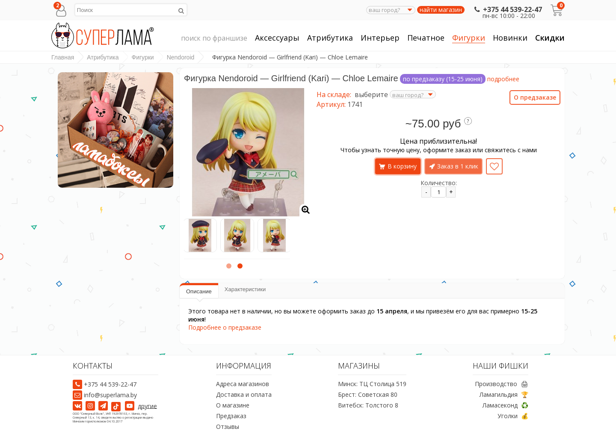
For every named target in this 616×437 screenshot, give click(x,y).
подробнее (503, 79)
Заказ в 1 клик (457, 166)
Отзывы (227, 426)
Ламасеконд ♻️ (505, 405)
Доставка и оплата (244, 394)
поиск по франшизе (214, 38)
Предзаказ (231, 416)
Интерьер (380, 37)
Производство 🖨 (501, 384)
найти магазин (441, 10)
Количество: (439, 183)
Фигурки (468, 37)
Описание (199, 291)
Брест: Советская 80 (367, 394)
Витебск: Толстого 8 (368, 405)
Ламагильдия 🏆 (504, 394)
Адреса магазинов (242, 384)
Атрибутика (330, 37)
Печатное (425, 37)
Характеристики (245, 289)
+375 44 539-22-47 (507, 9)
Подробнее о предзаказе (224, 327)
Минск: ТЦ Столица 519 (372, 384)
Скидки (550, 37)
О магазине (232, 405)
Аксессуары (277, 37)
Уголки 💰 (513, 416)
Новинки (510, 37)
